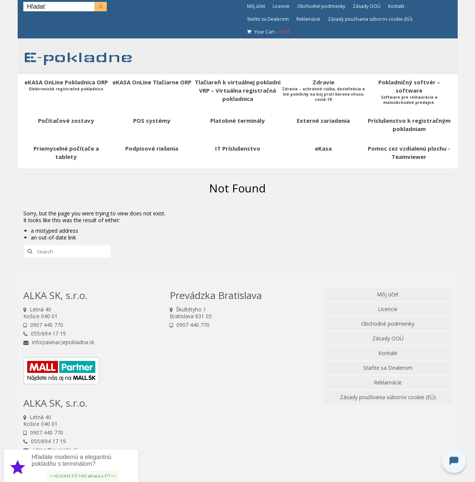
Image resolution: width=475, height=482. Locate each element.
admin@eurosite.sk (50, 449)
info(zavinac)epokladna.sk (58, 342)
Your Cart (268, 32)
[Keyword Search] (58, 6)
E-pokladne (78, 57)
